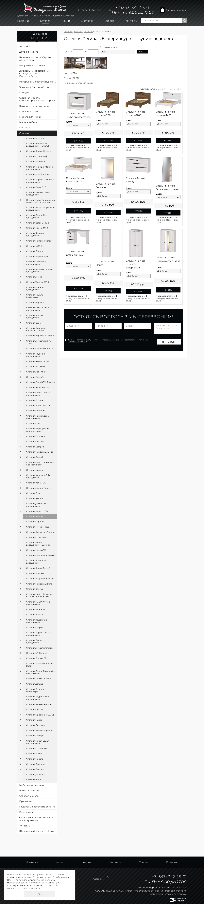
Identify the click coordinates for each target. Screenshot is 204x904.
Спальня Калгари (35, 735)
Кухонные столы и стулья (34, 106)
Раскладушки (27, 812)
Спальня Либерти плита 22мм (38, 342)
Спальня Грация (34, 498)
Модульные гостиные (32, 65)
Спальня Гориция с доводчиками (36, 234)
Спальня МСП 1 (34, 246)
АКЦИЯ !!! (24, 46)
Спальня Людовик (35, 764)
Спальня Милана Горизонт (40, 730)
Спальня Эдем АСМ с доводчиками (37, 561)
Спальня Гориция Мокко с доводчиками (39, 168)
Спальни (24, 133)
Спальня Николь (34, 759)
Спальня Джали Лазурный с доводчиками (40, 672)
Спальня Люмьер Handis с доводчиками (39, 193)
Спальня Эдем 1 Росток (38, 405)
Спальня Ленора (34, 251)
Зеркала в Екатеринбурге (34, 87)
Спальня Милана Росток (38, 241)
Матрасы (24, 127)
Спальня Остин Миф (36, 156)
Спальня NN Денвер (36, 653)
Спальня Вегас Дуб (36, 187)
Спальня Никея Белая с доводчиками (38, 742)
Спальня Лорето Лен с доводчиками (38, 633)
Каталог (45, 20)
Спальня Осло (33, 323)
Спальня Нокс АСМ (36, 550)
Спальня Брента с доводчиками (35, 288)
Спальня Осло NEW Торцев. (40, 382)
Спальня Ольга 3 (34, 589)
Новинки (23, 20)
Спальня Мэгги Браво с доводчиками (38, 417)
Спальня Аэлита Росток (38, 387)
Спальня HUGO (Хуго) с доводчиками (38, 603)
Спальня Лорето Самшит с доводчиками (40, 180)
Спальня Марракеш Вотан (39, 584)
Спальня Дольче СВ (36, 658)
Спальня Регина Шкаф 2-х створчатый (135, 264)
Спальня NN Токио (35, 138)
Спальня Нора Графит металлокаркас (37, 429)
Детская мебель (28, 51)
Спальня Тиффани (35, 436)
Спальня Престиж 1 (36, 725)
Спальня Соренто (35, 521)
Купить (78, 141)
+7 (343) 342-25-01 (132, 7)
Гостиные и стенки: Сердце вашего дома (35, 58)
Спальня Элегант (35, 614)
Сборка (109, 20)
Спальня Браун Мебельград (40, 578)
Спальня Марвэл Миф (37, 256)
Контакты (131, 20)
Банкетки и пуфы (29, 790)
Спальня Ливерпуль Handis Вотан (40, 664)
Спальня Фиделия (35, 410)
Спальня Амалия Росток (38, 488)
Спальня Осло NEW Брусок (40, 348)
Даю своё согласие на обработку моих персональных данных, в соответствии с (108, 340)
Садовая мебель (29, 796)
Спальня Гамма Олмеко (38, 678)
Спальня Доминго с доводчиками (36, 504)
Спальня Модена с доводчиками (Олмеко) (38, 543)
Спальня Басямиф (35, 366)
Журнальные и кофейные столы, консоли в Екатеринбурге (34, 73)
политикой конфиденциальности (32, 886)
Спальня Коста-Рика (36, 748)
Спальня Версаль (35, 769)
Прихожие (25, 801)
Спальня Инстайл (35, 377)
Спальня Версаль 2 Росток (40, 335)
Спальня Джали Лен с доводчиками (37, 216)
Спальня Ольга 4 (34, 709)
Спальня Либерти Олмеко (40, 648)
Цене (160, 89)
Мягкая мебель (28, 122)
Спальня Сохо (33, 423)
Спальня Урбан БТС (36, 482)
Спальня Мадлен (34, 470)
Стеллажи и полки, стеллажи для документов (36, 819)
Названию (174, 89)
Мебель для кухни (30, 117)
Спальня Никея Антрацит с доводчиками (40, 208)
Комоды (24, 92)
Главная (68, 31)
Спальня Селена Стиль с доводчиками (39, 308)
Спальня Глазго (34, 753)
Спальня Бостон (34, 400)
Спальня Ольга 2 (34, 457)
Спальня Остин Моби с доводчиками (38, 393)
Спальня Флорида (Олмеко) (40, 555)
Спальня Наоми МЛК (37, 228)
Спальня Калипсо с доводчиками (36, 262)
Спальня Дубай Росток (38, 174)
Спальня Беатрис (35, 446)
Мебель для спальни (31, 785)
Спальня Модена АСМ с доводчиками (38, 476)
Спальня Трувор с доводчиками (35, 355)
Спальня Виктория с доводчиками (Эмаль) (37, 144)
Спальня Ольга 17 (35, 441)
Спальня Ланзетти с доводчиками (36, 641)
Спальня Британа (35, 573)
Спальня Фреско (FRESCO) (40, 715)
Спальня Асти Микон (37, 372)
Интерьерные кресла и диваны (37, 81)
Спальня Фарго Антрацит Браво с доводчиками (39, 595)
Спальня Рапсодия (35, 161)
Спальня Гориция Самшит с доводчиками (40, 270)
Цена (66, 51)
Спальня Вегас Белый (37, 223)
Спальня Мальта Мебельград (34, 296)
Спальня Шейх (33, 779)
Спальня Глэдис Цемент (38, 151)
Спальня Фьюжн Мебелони (40, 532)
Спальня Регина (34, 516)
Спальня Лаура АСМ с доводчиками (37, 697)
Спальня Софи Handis (37, 537)
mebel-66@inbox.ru (92, 10)
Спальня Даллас (34, 684)
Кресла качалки (28, 111)
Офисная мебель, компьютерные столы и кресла (37, 99)
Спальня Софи (33, 493)
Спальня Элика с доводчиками (34, 316)
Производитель (108, 47)
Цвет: (69, 122)
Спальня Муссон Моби (38, 527)
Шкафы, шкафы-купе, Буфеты (36, 831)
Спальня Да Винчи (35, 774)
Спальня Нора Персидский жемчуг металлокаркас (40, 201)
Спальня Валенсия (35, 609)
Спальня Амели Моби (37, 361)
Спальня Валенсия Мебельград (35, 690)
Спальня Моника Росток (38, 704)
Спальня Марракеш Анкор (40, 452)
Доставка (87, 20)
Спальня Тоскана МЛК (37, 282)
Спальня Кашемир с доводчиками (36, 621)
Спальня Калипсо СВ (37, 511)
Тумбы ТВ (24, 825)
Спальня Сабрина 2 (36, 627)
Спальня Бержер (35, 302)
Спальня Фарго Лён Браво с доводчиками (40, 463)
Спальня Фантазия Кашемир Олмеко (35, 329)
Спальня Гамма (34, 720)
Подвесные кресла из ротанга (37, 806)
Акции (65, 20)
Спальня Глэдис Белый (38, 568)
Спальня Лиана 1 (34, 277)
